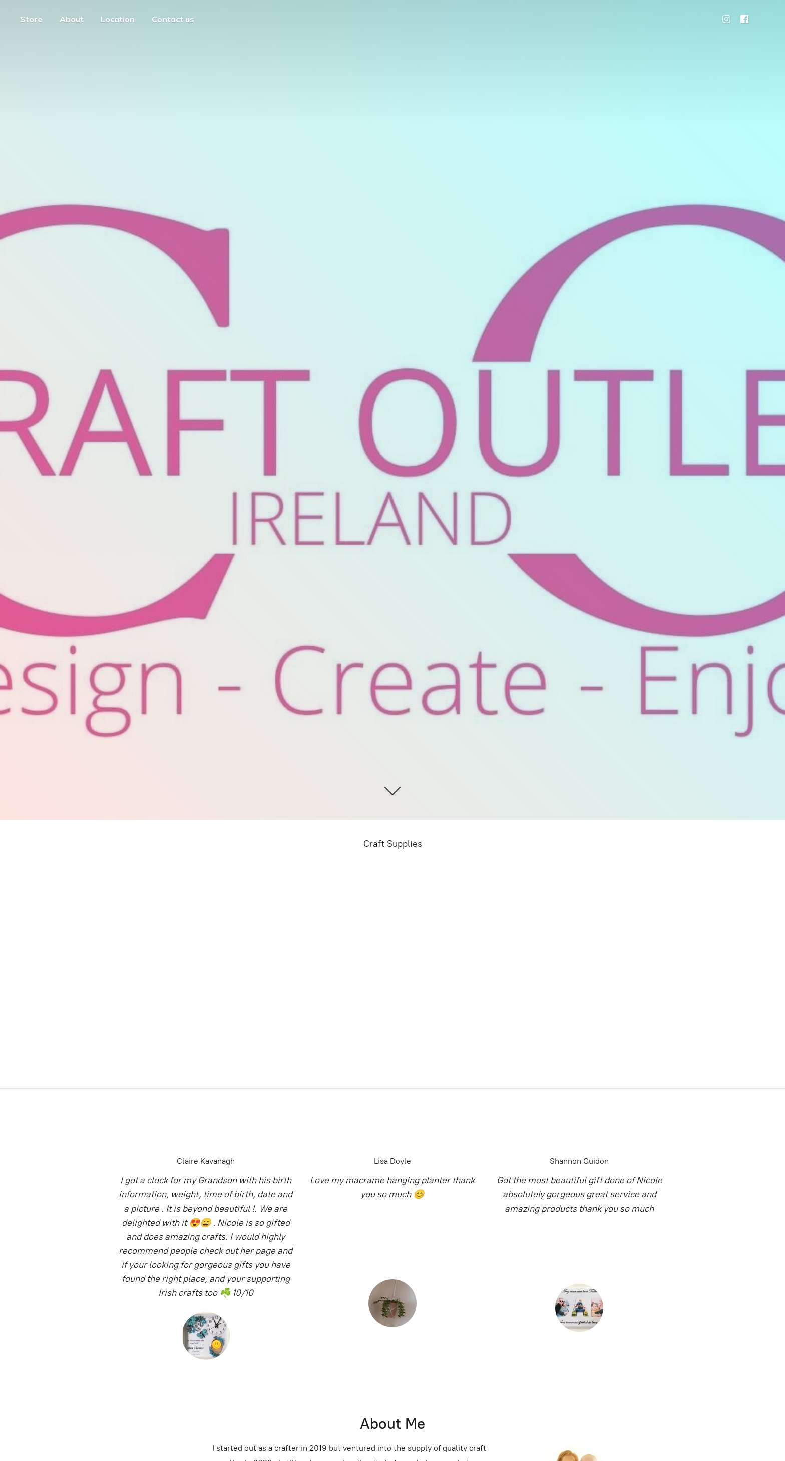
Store (31, 19)
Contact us (173, 19)
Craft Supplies (392, 843)
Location (118, 19)
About (72, 19)
